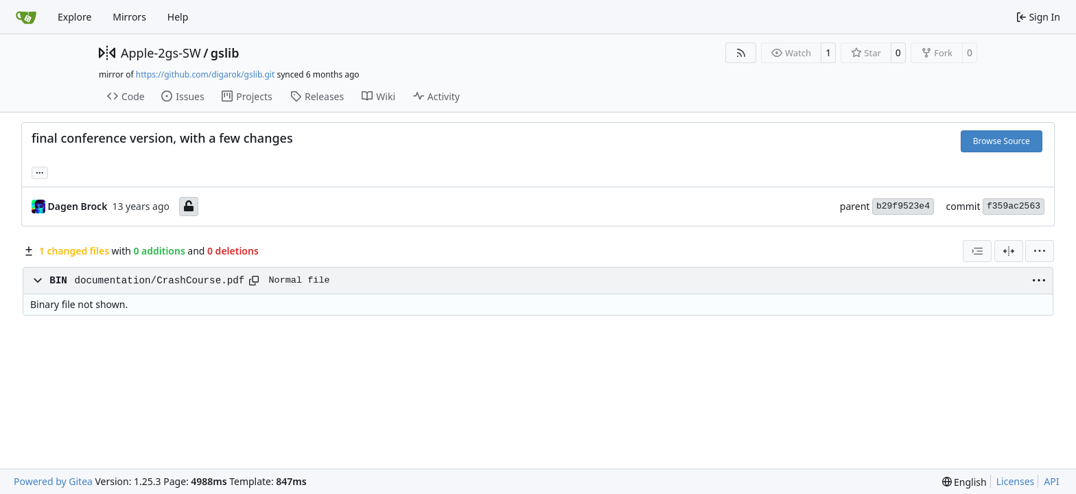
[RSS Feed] (741, 53)
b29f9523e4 (903, 206)
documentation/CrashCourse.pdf (159, 280)
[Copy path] (254, 280)
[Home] (26, 17)
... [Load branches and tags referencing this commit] (40, 171)
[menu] (1039, 251)
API (1051, 481)
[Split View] (1008, 251)
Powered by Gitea (53, 481)
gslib (225, 53)
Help (178, 16)
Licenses (1015, 481)
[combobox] (977, 251)
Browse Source (1001, 141)
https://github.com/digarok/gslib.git (205, 74)
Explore (74, 16)
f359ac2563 (1013, 206)
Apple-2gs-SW (161, 53)
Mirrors (129, 16)
